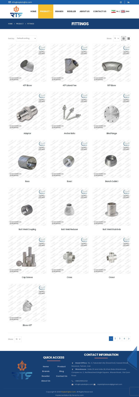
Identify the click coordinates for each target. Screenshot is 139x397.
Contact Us (61, 376)
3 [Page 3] (119, 338)
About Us (45, 381)
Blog (61, 371)
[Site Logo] (16, 11)
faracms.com (78, 395)
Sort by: (11, 38)
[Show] (116, 38)
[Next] (129, 338)
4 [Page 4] (124, 338)
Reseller (71, 11)
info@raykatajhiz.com (84, 384)
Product (45, 11)
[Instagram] (121, 2)
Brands (45, 371)
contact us (99, 11)
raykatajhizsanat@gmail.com (109, 384)
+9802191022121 (81, 381)
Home (33, 11)
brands (59, 11)
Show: (109, 38)
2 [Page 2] (115, 338)
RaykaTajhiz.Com (68, 392)
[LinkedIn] (128, 2)
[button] (123, 38)
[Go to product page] (27, 63)
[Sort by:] (26, 38)
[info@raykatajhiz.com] (20, 2)
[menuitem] (113, 11)
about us (84, 11)
